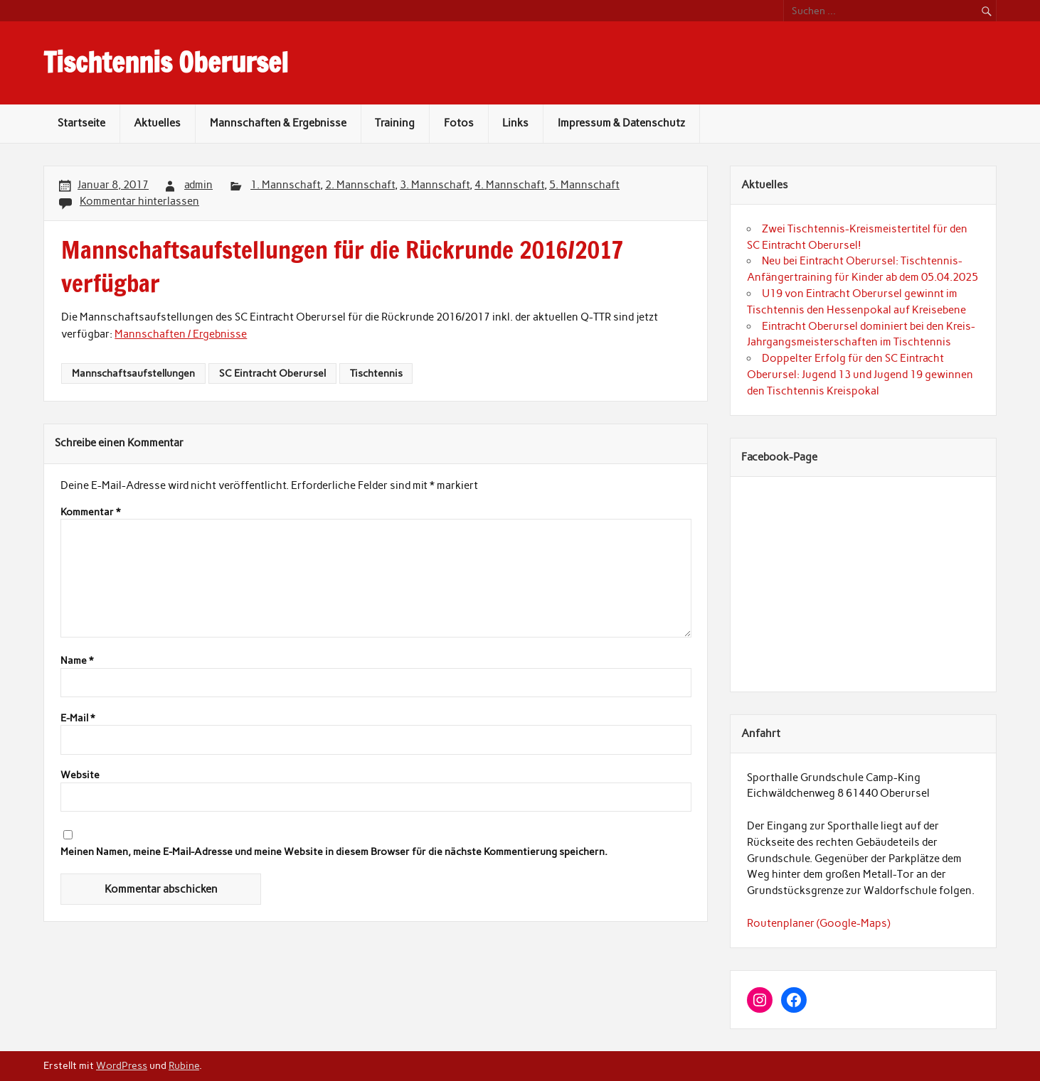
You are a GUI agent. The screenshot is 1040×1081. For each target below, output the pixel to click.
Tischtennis (376, 373)
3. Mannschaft (434, 184)
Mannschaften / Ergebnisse (181, 334)
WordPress (121, 1065)
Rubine (184, 1065)
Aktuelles (157, 123)
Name (76, 661)
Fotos (459, 123)
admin (198, 184)
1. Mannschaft (285, 184)
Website (80, 775)
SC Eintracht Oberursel (272, 373)
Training (395, 123)
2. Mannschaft (360, 184)
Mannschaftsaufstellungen (133, 373)
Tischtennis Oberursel (165, 62)
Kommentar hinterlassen (139, 201)
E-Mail (77, 719)
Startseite (81, 123)
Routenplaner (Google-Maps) (818, 923)
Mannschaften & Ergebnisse (278, 123)
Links (515, 123)
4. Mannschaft (509, 184)
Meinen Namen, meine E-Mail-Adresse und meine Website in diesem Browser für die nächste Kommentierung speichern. (333, 852)
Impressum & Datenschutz (621, 123)
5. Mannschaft (584, 184)
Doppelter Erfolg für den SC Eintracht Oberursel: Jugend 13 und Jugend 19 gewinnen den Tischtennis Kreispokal (860, 374)
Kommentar (90, 512)
